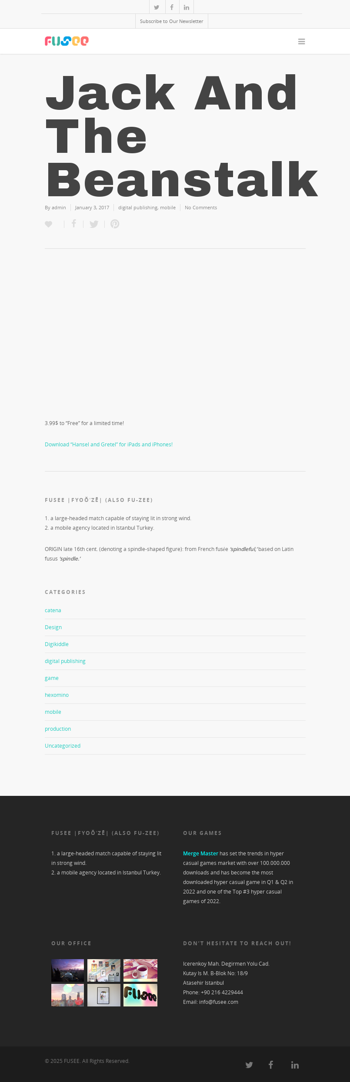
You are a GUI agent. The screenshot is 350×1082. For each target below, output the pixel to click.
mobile (168, 207)
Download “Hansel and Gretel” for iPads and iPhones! (109, 444)
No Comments (201, 207)
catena (53, 610)
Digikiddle (57, 644)
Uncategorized (62, 745)
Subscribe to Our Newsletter (171, 21)
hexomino (57, 695)
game (52, 678)
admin (59, 207)
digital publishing (137, 207)
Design (53, 627)
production (58, 728)
